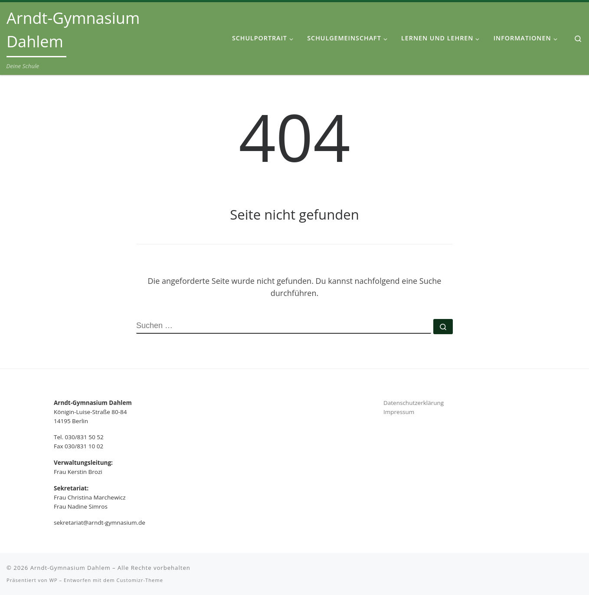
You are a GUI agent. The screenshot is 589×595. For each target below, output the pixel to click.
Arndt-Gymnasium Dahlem (70, 568)
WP (53, 580)
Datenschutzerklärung (413, 403)
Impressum (398, 412)
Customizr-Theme (139, 580)
